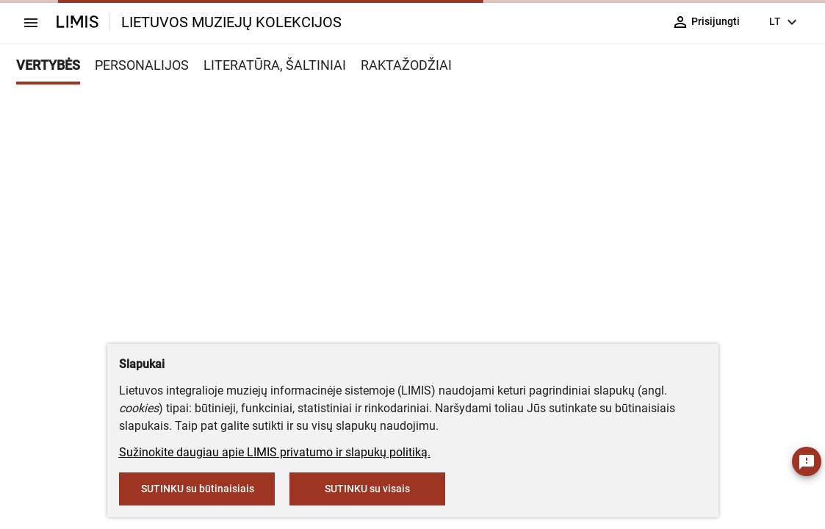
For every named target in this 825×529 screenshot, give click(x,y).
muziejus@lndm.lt (334, 233)
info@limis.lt (447, 327)
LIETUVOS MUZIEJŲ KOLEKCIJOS (231, 22)
